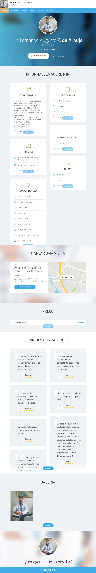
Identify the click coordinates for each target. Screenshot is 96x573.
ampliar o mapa (67, 277)
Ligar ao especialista (25, 287)
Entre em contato (59, 56)
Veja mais (48, 468)
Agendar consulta (48, 570)
